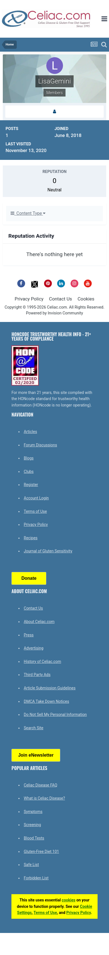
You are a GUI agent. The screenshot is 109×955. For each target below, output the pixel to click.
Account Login (36, 498)
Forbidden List (36, 878)
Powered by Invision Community (54, 313)
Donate (29, 578)
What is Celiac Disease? (44, 798)
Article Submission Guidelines (50, 688)
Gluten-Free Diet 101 (41, 851)
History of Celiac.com (42, 661)
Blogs (28, 458)
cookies (68, 900)
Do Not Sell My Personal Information (55, 714)
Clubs (28, 471)
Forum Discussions (40, 445)
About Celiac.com (39, 621)
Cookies (85, 299)
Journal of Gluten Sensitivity (48, 551)
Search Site (33, 728)
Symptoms (33, 811)
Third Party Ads (37, 674)
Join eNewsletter (36, 755)
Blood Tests (34, 838)
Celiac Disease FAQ (40, 785)
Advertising (33, 648)
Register (31, 484)
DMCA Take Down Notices (46, 701)
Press (28, 635)
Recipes (30, 538)
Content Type (28, 213)
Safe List (31, 864)
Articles (30, 431)
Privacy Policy (29, 299)
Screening (32, 824)
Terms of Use (35, 511)
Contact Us (60, 299)
